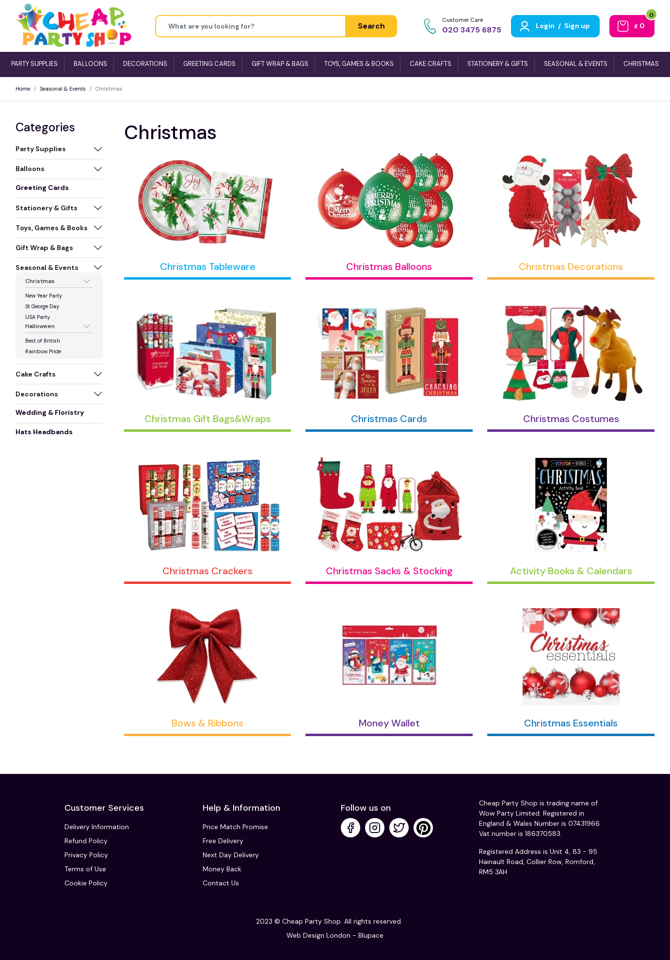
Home (23, 88)
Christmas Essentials (571, 723)
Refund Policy (86, 840)
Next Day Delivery (231, 854)
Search (371, 26)
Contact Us (221, 883)
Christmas (40, 281)
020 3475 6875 (471, 30)
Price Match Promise (235, 826)
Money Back (222, 869)
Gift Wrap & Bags (44, 247)
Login (545, 25)
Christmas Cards (389, 418)
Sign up (577, 25)
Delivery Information (96, 826)
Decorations (37, 394)
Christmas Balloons (389, 266)
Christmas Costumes (571, 418)
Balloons (30, 168)
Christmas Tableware (207, 266)
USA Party (37, 317)
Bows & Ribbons (207, 723)
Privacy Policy (86, 854)
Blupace (370, 935)
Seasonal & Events (63, 88)
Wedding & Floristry (50, 412)
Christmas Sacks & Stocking (389, 571)
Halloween (40, 326)
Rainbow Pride (43, 351)
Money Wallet (389, 723)
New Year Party (43, 295)
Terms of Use (85, 869)
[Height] (250, 26)
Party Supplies (41, 148)
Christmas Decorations (571, 266)
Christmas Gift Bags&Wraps (207, 418)
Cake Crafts (36, 374)
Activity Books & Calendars (571, 571)
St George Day (42, 306)
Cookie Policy (86, 883)
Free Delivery (223, 840)
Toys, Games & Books (52, 227)
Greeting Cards (42, 187)
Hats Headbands (44, 431)
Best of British (42, 340)
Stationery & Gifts (47, 208)
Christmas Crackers (207, 571)
